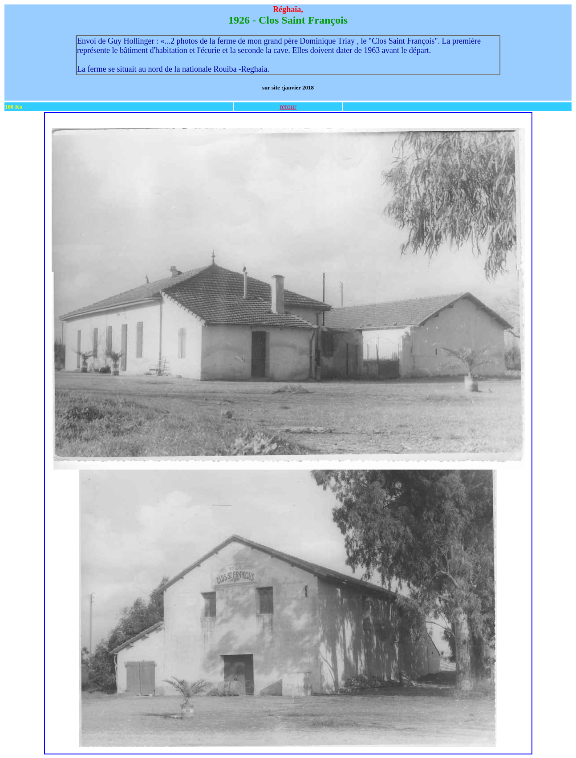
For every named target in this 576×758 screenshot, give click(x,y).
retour (288, 106)
